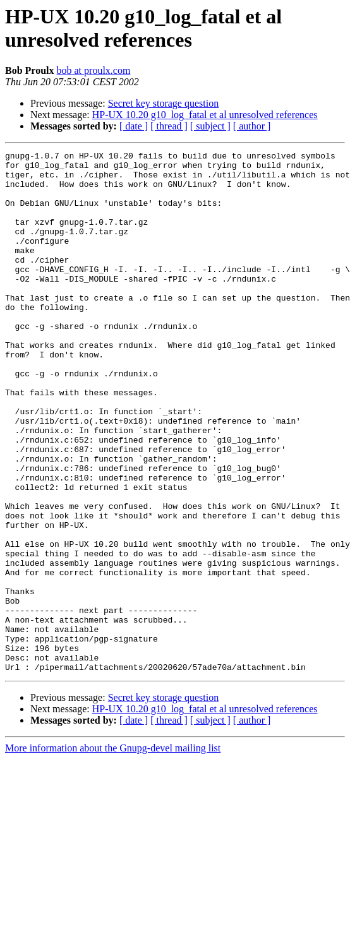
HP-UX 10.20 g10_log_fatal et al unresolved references (205, 114)
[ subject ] (210, 126)
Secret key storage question (163, 103)
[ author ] (252, 126)
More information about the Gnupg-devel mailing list (112, 852)
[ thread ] (169, 126)
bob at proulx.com (94, 70)
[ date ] (133, 126)
